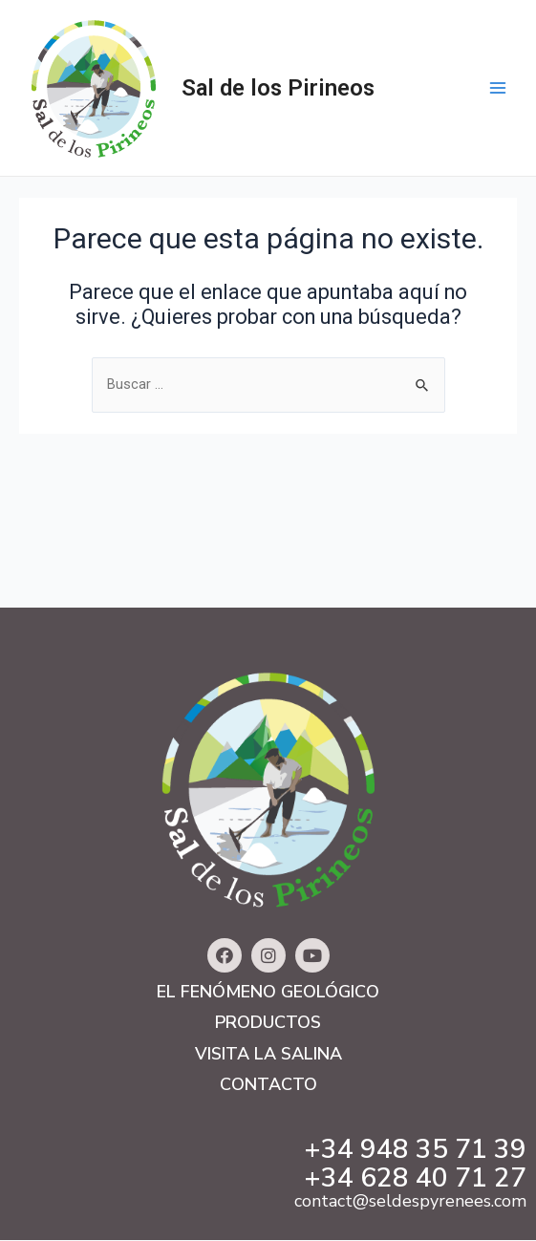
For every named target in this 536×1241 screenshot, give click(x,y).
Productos (268, 1022)
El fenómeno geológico (268, 991)
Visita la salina (268, 1053)
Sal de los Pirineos (278, 88)
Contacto (268, 1084)
